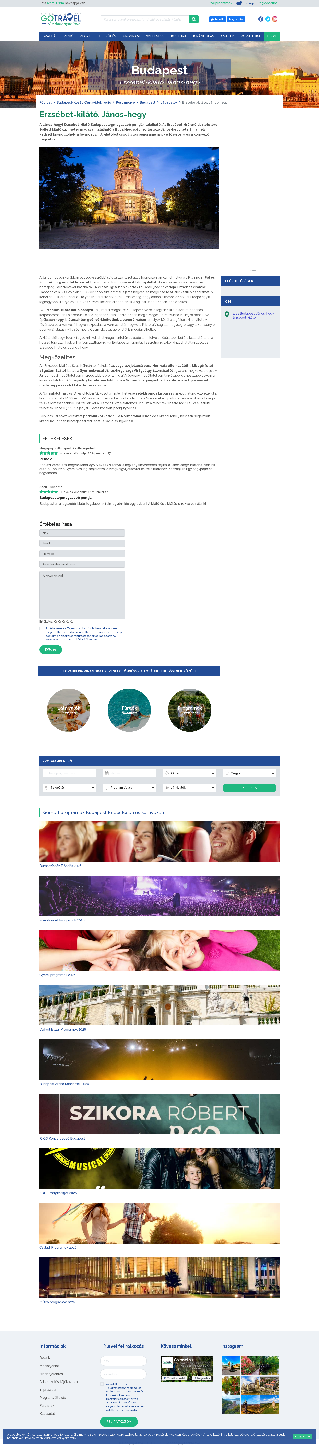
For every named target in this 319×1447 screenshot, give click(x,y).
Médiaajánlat (49, 1366)
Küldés (51, 649)
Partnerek (46, 1406)
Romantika (250, 36)
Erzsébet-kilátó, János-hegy (93, 114)
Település (106, 36)
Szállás (50, 36)
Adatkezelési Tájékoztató (80, 639)
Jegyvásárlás (267, 3)
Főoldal (45, 102)
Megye (85, 36)
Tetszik (174, 1378)
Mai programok (220, 3)
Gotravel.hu (183, 1360)
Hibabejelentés (51, 1374)
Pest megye (125, 102)
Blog (271, 36)
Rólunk (44, 1358)
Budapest (147, 102)
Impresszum (48, 1390)
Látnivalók (168, 102)
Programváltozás (52, 1398)
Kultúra (178, 36)
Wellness (155, 36)
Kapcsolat (47, 1413)
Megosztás (202, 1378)
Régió (68, 36)
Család (227, 36)
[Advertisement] (251, 208)
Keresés (249, 788)
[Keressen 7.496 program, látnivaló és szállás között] (145, 19)
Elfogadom (302, 1436)
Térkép (245, 3)
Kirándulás (203, 36)
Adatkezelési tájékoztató (58, 1382)
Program (131, 36)
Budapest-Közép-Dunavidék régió (84, 102)
